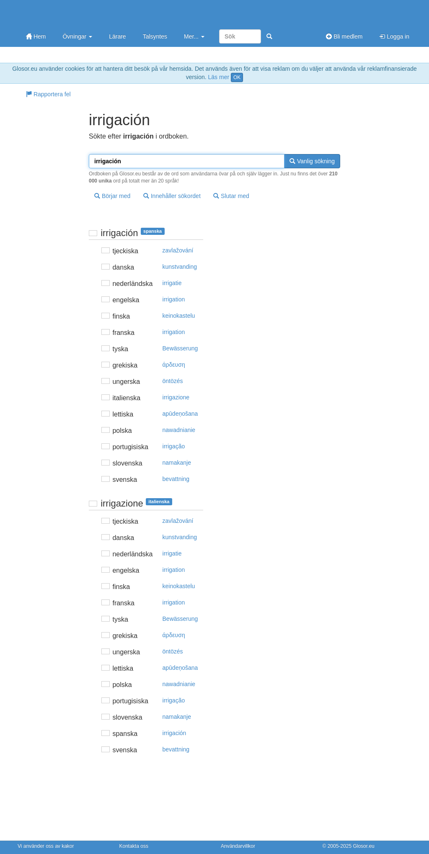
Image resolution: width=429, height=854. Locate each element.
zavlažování (178, 250)
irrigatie (172, 283)
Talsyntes (155, 36)
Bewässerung (180, 348)
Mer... (194, 36)
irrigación (174, 733)
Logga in (394, 36)
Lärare (117, 36)
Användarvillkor (238, 846)
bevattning (176, 479)
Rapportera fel (48, 94)
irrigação (174, 446)
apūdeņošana (180, 413)
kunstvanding (180, 266)
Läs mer (219, 77)
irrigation (174, 299)
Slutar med (231, 196)
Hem (36, 36)
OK (236, 77)
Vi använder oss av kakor (46, 846)
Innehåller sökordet (172, 196)
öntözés (173, 381)
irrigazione (176, 397)
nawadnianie (179, 430)
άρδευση (174, 364)
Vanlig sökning (312, 161)
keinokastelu (179, 315)
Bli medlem (344, 36)
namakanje (177, 462)
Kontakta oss (133, 846)
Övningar (77, 36)
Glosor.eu (363, 846)
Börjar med (112, 196)
